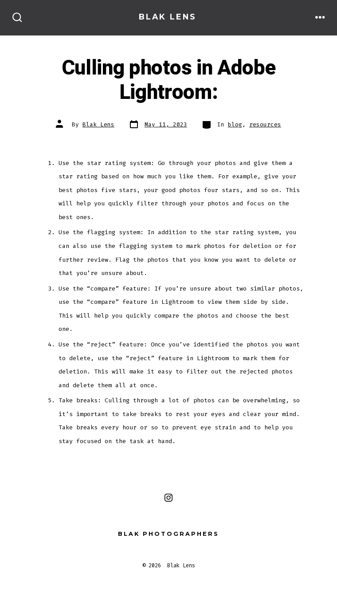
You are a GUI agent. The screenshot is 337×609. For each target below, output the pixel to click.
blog (235, 124)
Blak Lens (98, 124)
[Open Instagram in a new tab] (168, 497)
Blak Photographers (168, 533)
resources (265, 124)
